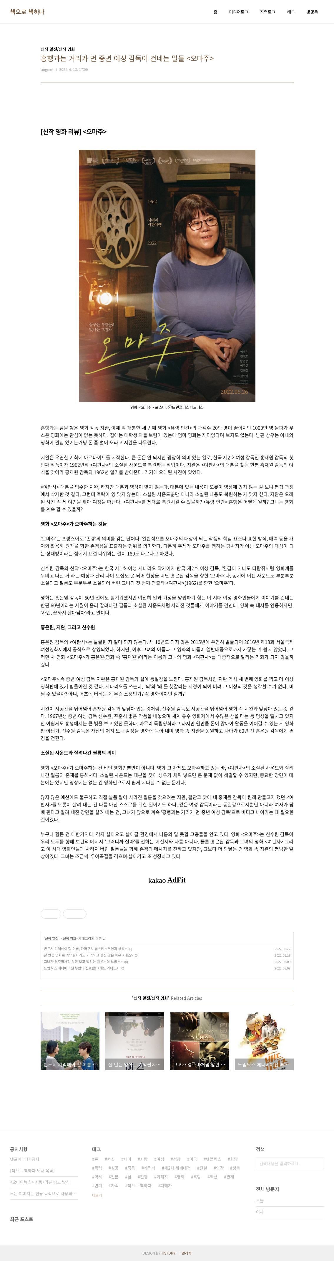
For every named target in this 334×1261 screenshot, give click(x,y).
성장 (177, 1159)
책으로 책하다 (27, 12)
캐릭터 (149, 1168)
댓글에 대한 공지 (24, 1159)
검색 (318, 1163)
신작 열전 (52, 938)
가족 (115, 1185)
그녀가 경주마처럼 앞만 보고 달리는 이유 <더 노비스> (83, 961)
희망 (234, 1159)
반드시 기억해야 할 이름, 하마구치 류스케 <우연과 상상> (85, 948)
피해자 (166, 1185)
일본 (115, 1177)
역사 (98, 1177)
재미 (127, 1159)
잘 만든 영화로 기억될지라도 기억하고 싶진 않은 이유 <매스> (88, 954)
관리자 (187, 1252)
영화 (181, 1177)
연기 (98, 1185)
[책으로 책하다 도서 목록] (32, 1170)
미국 (193, 1159)
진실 (203, 1168)
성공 (115, 1168)
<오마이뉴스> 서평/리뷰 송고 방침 (40, 1182)
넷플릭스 (213, 1159)
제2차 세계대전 (177, 1168)
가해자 (162, 1177)
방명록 (312, 12)
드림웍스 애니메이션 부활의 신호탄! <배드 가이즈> (81, 967)
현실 (111, 1159)
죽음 (131, 1168)
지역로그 (267, 12)
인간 (220, 1168)
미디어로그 (238, 12)
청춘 (236, 1168)
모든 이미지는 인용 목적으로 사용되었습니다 (44, 1193)
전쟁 (144, 1177)
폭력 (98, 1168)
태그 (291, 12)
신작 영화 (70, 938)
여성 (160, 1159)
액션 (213, 1177)
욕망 (197, 1177)
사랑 (144, 1159)
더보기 (97, 1195)
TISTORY (168, 1252)
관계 (230, 1177)
